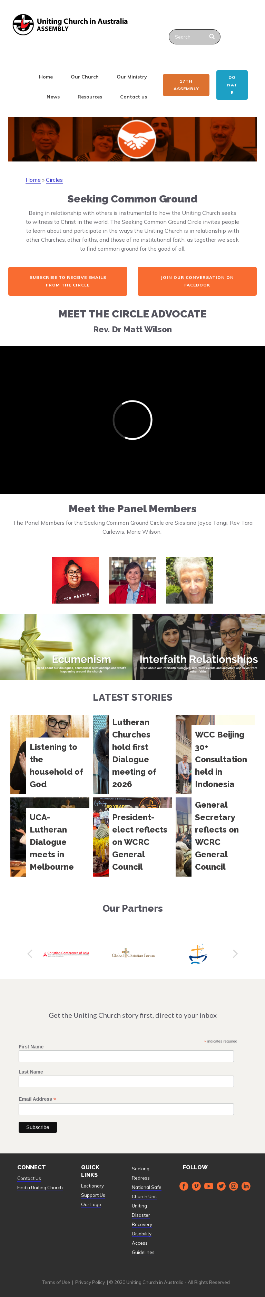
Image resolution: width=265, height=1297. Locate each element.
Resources (90, 97)
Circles (54, 179)
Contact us (133, 97)
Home (46, 77)
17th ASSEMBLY (186, 85)
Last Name (31, 1072)
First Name (31, 1046)
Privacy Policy (90, 1282)
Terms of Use (56, 1282)
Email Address (37, 1099)
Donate (232, 85)
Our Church (85, 77)
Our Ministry (132, 77)
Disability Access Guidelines (143, 1243)
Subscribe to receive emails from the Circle (68, 281)
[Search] (212, 36)
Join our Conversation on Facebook (197, 281)
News (53, 97)
